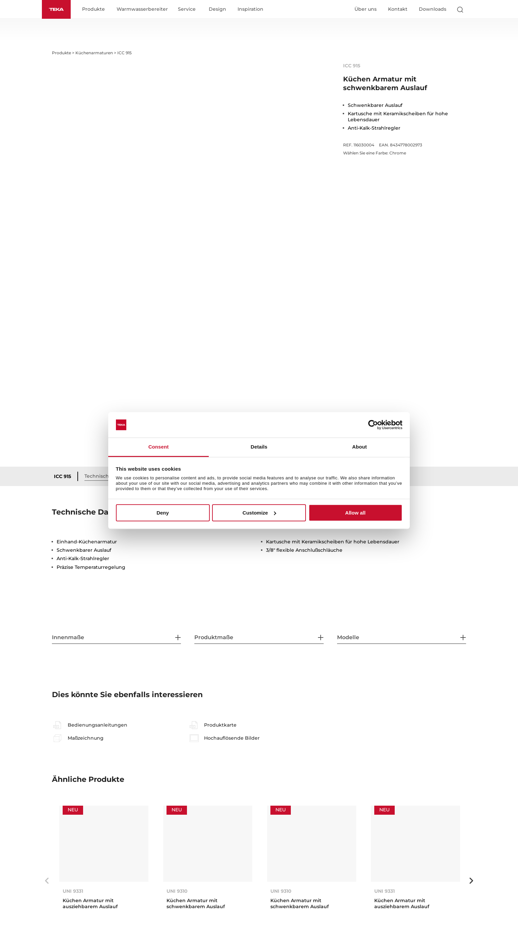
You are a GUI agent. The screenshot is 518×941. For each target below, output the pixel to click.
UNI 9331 (73, 891)
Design (217, 9)
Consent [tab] (158, 447)
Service (187, 9)
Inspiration (250, 9)
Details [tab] (259, 447)
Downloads (432, 9)
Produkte (93, 9)
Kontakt (397, 9)
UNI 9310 (177, 891)
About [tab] (359, 447)
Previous (47, 880)
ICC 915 (62, 476)
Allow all (355, 513)
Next (471, 880)
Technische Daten (106, 476)
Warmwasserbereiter (142, 9)
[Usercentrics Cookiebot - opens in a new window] (373, 425)
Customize (259, 513)
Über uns (365, 9)
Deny (162, 513)
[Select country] (473, 9)
